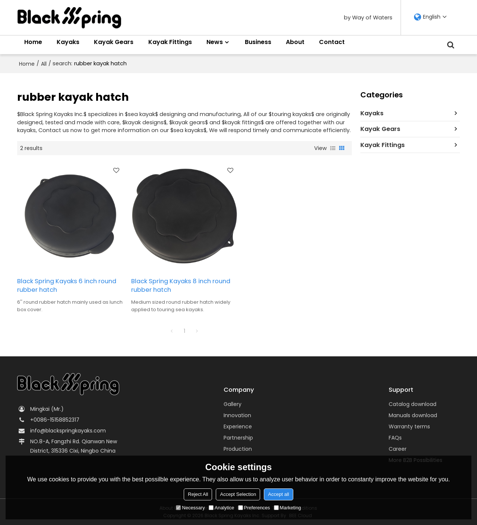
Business (258, 42)
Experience (238, 426)
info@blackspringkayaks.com (68, 430)
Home (33, 42)
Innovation (237, 415)
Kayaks (68, 42)
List (332, 148)
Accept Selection (238, 494)
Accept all (278, 494)
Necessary (190, 507)
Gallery (232, 404)
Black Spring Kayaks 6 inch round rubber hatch (66, 285)
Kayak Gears (113, 42)
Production (238, 449)
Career (398, 449)
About (295, 42)
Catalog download (412, 404)
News (214, 42)
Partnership (238, 437)
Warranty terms (409, 426)
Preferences (254, 507)
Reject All (198, 494)
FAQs (395, 437)
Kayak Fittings (170, 42)
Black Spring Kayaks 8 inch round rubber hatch (180, 285)
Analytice (221, 507)
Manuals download (413, 415)
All (44, 64)
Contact (332, 42)
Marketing (287, 507)
